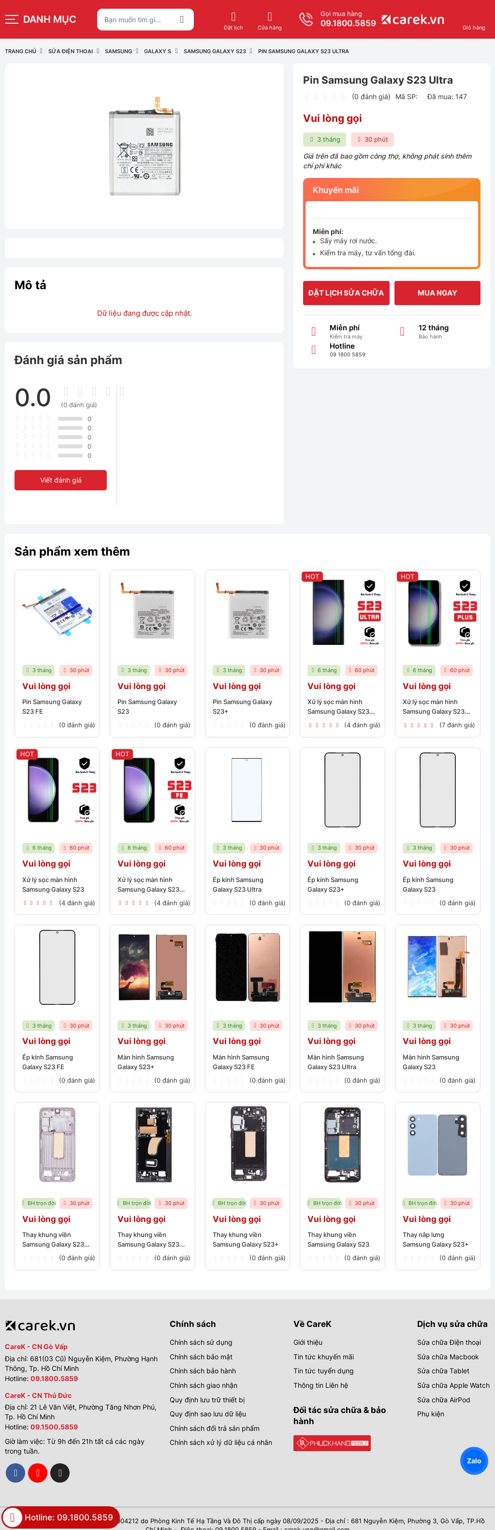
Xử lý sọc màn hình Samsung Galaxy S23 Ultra (341, 707)
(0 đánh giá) (371, 96)
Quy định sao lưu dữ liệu (208, 1400)
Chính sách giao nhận (203, 1372)
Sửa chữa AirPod (443, 1386)
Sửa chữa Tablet (443, 1357)
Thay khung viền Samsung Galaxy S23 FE (56, 1230)
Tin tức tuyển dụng (323, 1357)
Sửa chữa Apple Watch (453, 1372)
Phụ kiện (430, 1400)
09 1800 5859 (347, 354)
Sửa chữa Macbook (448, 1343)
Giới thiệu (307, 1328)
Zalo (474, 1460)
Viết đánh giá (61, 480)
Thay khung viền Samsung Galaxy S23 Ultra (151, 1230)
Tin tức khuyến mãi (323, 1343)
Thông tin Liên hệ (320, 1372)
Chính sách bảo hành (203, 1357)
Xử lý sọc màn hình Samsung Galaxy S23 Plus (437, 707)
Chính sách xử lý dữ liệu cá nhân (221, 1429)
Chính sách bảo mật (201, 1343)
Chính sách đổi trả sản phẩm (215, 1415)
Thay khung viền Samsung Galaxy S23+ (239, 1230)
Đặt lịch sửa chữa (346, 292)
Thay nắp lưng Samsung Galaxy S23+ (429, 1230)
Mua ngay (437, 292)
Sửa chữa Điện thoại (449, 1328)
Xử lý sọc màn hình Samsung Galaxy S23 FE (151, 882)
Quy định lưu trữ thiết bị (207, 1386)
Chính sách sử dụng (201, 1328)
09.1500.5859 (54, 1413)
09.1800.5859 (457, 23)
